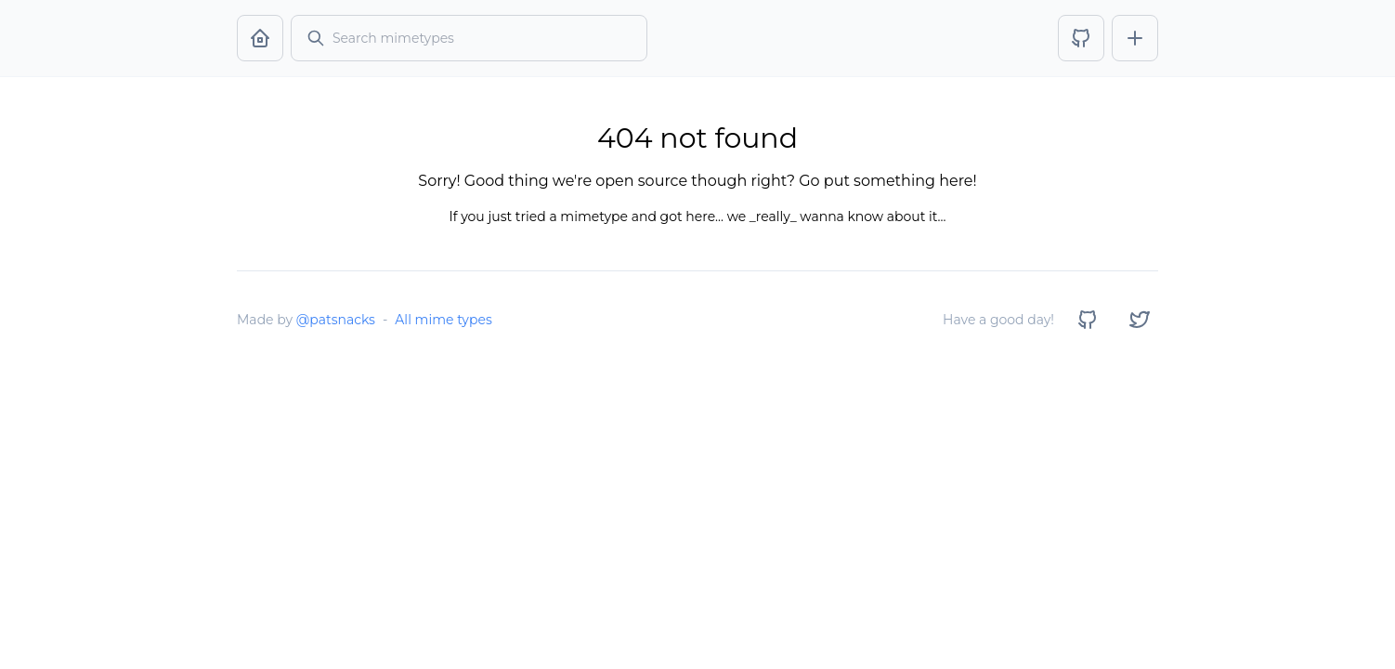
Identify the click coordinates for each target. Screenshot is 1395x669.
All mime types (443, 319)
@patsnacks (335, 319)
